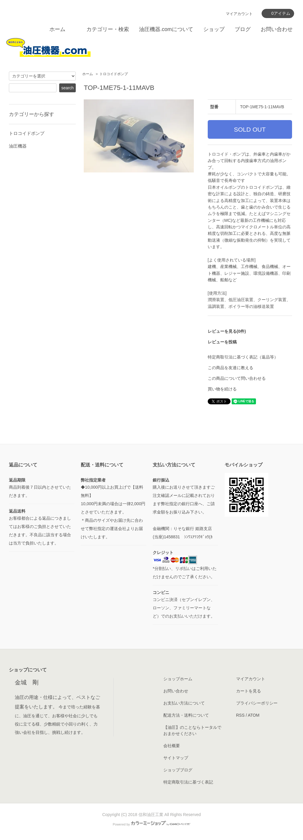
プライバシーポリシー (257, 703)
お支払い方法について (184, 703)
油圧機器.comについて (166, 29)
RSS (240, 715)
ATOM (253, 715)
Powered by (151, 824)
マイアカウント (239, 14)
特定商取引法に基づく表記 (188, 782)
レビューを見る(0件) (227, 331)
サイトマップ (175, 757)
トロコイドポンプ (113, 74)
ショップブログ (177, 770)
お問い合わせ (277, 29)
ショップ (214, 29)
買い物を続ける (222, 389)
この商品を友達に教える (230, 367)
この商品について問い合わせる (237, 378)
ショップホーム (177, 678)
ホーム (57, 29)
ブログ (243, 29)
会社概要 (171, 745)
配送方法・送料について (186, 715)
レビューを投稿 (222, 342)
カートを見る (248, 691)
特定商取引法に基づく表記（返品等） (243, 357)
